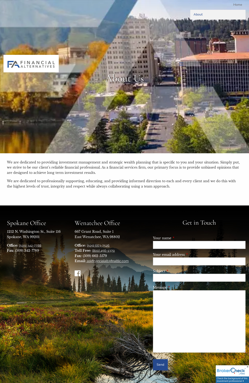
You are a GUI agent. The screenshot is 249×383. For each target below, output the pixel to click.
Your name (180, 238)
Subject (177, 271)
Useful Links (203, 112)
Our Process (223, 24)
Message (178, 287)
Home (237, 4)
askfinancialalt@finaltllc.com (107, 261)
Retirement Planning (209, 83)
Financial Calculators (222, 102)
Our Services (203, 53)
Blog (197, 102)
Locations (211, 122)
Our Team (201, 24)
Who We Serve (205, 44)
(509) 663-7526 (98, 245)
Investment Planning (209, 73)
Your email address (187, 255)
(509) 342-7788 (30, 245)
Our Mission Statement (211, 34)
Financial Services (207, 63)
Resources (201, 93)
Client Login (233, 122)
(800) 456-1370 (103, 251)
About (198, 14)
